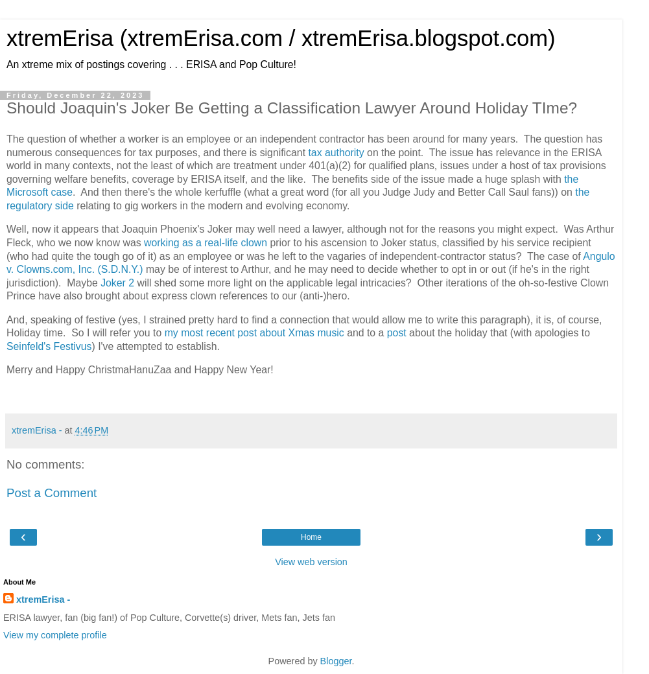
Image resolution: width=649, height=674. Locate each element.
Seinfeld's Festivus (48, 346)
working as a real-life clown (205, 242)
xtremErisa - (43, 599)
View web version (311, 562)
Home (311, 537)
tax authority (336, 152)
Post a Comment (51, 493)
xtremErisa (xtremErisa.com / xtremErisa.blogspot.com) (281, 38)
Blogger (336, 661)
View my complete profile (55, 635)
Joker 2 (117, 282)
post (397, 332)
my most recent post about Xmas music (254, 332)
